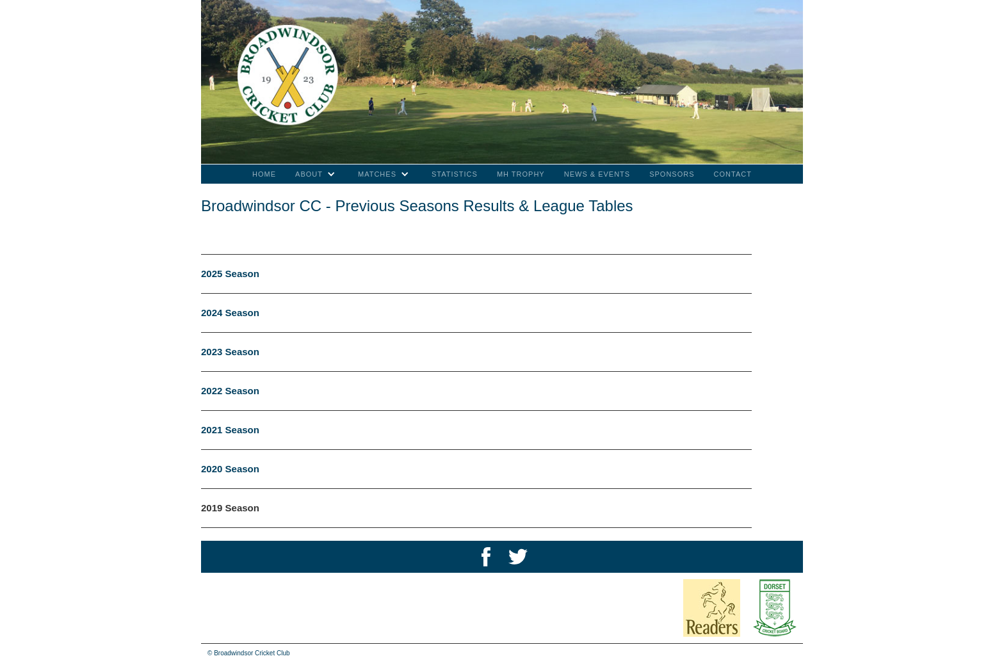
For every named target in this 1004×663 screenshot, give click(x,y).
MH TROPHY (521, 174)
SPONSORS (671, 174)
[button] (317, 174)
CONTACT (733, 174)
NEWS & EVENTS (597, 174)
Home (264, 174)
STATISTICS (455, 174)
